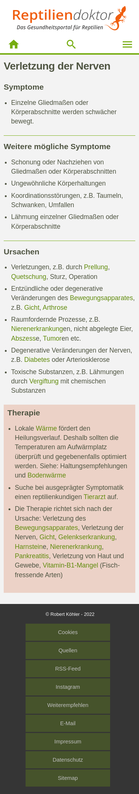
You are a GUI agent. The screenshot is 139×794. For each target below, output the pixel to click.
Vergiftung (44, 381)
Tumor (52, 338)
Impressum (68, 742)
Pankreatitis (32, 556)
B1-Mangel (82, 565)
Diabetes (37, 359)
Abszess (23, 338)
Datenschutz (68, 760)
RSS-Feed (68, 669)
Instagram (68, 687)
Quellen (68, 650)
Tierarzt (95, 497)
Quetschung (28, 276)
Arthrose (55, 307)
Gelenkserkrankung (86, 537)
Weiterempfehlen (68, 705)
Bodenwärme (46, 475)
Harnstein (29, 546)
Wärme (46, 428)
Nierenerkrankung (37, 328)
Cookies (67, 632)
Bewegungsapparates (101, 298)
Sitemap (68, 778)
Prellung (96, 267)
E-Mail (68, 723)
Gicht (31, 307)
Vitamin (53, 565)
